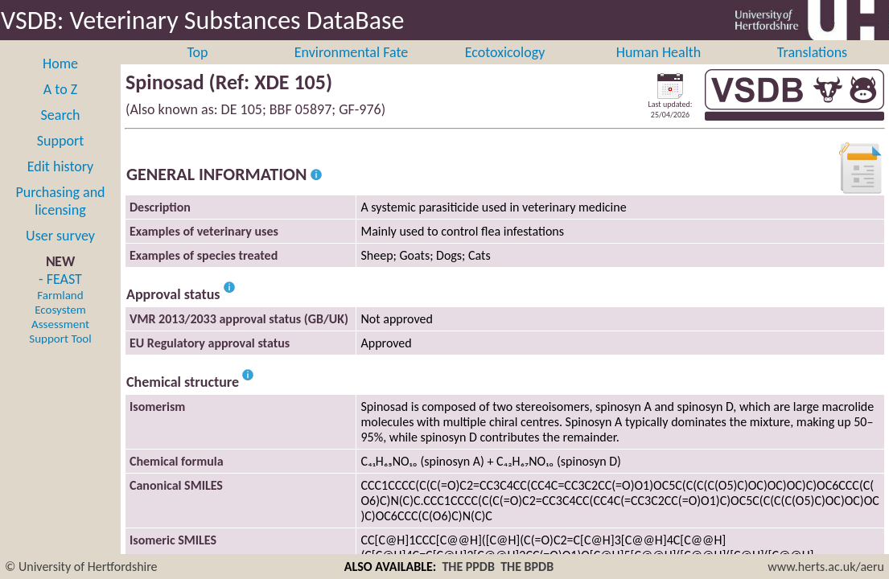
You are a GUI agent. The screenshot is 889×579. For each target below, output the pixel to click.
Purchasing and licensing (60, 218)
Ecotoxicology (505, 70)
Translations (812, 70)
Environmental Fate (351, 70)
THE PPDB (468, 566)
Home (60, 81)
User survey (60, 253)
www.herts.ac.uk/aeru (826, 566)
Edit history (60, 184)
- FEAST (60, 325)
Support (60, 158)
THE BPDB (527, 566)
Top (197, 70)
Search (60, 133)
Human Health (659, 70)
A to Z (60, 107)
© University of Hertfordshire (81, 566)
